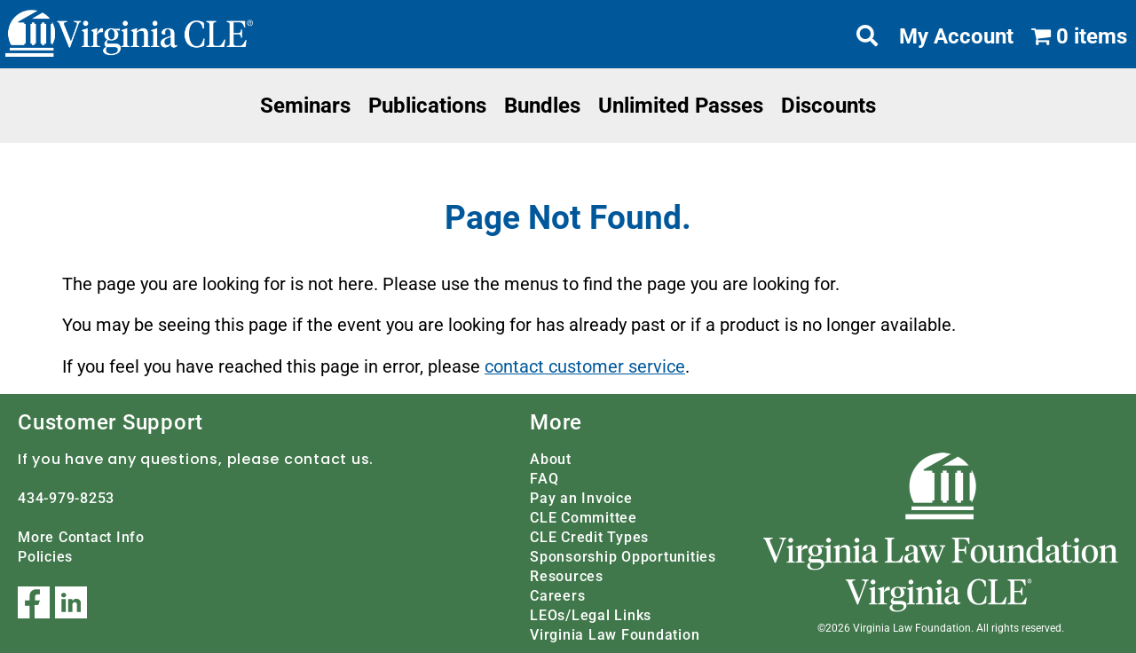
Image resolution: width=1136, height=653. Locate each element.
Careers (557, 594)
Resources (567, 575)
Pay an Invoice (581, 497)
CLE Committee (583, 516)
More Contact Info (81, 536)
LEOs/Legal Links (590, 614)
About (551, 458)
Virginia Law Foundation (614, 633)
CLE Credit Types (589, 536)
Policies (45, 555)
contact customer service (585, 366)
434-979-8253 (66, 497)
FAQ (544, 477)
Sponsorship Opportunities (623, 555)
